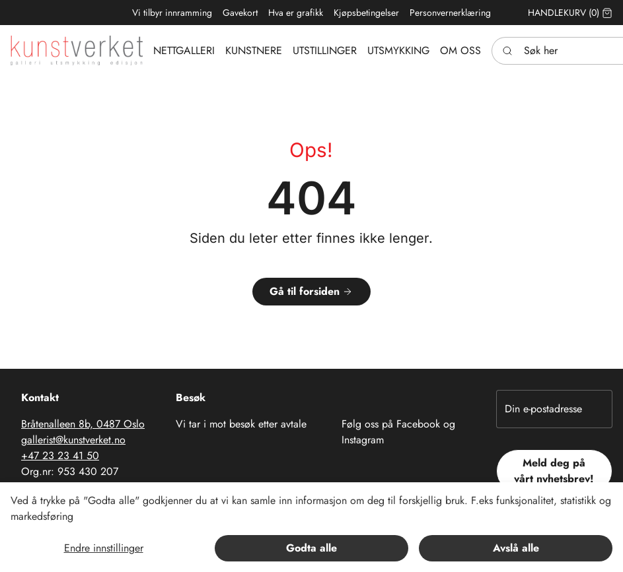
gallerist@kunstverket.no (73, 439)
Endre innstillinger (103, 548)
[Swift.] (77, 50)
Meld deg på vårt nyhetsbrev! (554, 470)
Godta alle (311, 548)
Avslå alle (516, 548)
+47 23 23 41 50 (60, 455)
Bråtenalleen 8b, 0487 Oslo (83, 423)
